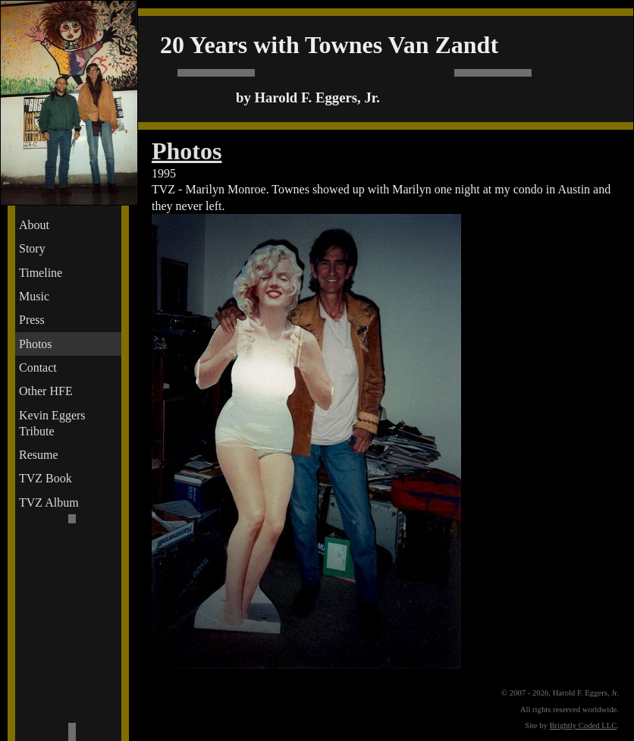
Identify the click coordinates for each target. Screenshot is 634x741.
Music (34, 296)
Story (32, 248)
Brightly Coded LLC (583, 725)
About (34, 224)
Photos (35, 344)
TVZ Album (49, 502)
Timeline (40, 272)
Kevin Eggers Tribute (52, 423)
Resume (38, 454)
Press (32, 319)
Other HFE (46, 391)
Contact (38, 367)
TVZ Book (45, 478)
